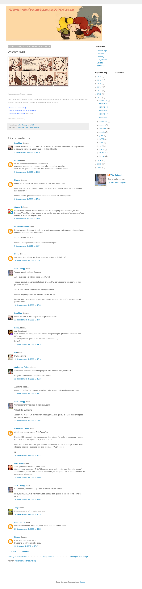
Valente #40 (103, 114)
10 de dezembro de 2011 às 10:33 (27, 305)
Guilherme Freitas (21, 367)
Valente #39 (103, 117)
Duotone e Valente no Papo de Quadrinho (22, 110)
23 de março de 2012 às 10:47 (26, 546)
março (102, 149)
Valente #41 (103, 110)
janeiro (102, 156)
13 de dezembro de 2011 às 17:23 (27, 394)
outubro (103, 125)
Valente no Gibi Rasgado (17, 113)
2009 (99, 164)
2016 (99, 80)
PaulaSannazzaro (21, 227)
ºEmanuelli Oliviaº (21, 429)
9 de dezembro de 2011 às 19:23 (27, 199)
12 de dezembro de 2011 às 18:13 (27, 379)
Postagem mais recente (17, 557)
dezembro (104, 100)
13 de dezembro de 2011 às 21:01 (27, 421)
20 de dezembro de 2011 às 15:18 (27, 514)
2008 (99, 168)
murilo (17, 160)
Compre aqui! (102, 51)
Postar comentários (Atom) (25, 561)
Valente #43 (103, 103)
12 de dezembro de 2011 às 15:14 (27, 359)
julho (102, 135)
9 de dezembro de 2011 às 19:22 (27, 172)
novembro (104, 122)
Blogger (83, 582)
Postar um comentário (20, 551)
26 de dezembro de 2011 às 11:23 (27, 529)
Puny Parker (102, 60)
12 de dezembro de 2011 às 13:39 (27, 345)
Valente (36, 127)
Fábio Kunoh (19, 522)
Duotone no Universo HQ (17, 108)
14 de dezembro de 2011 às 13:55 (27, 455)
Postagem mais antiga (79, 557)
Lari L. (17, 328)
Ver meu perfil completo (117, 182)
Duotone (21, 127)
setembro (103, 129)
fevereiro (103, 153)
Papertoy (100, 57)
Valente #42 (103, 107)
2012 (99, 94)
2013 (99, 91)
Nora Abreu (19, 463)
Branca (17, 180)
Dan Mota (18, 143)
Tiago (16, 508)
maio (102, 142)
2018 (99, 77)
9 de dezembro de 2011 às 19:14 (27, 152)
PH (15, 353)
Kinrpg (17, 537)
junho (102, 139)
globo (27, 127)
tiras (31, 127)
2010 (99, 161)
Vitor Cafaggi (19, 269)
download (100, 66)
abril (101, 146)
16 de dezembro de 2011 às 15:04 (27, 500)
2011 (99, 97)
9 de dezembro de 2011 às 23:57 (27, 246)
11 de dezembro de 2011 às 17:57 (27, 320)
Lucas (17, 254)
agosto (102, 132)
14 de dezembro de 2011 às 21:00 (27, 478)
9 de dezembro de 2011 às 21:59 (27, 219)
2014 (99, 87)
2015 (99, 84)
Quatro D (18, 207)
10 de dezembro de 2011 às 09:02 (27, 261)
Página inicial (48, 557)
